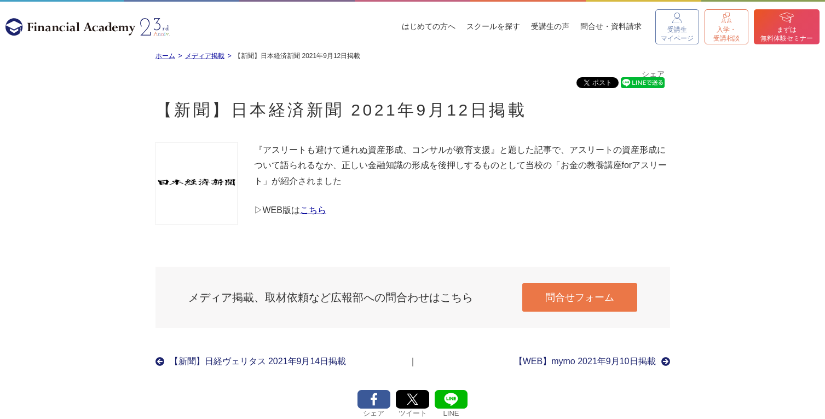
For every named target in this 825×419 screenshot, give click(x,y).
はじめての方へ (428, 26)
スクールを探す (493, 26)
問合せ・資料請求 (611, 26)
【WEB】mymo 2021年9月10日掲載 (585, 361)
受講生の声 (550, 26)
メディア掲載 (204, 56)
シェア (653, 74)
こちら (313, 210)
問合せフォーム (579, 297)
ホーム (165, 56)
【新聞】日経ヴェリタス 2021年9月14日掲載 (258, 361)
